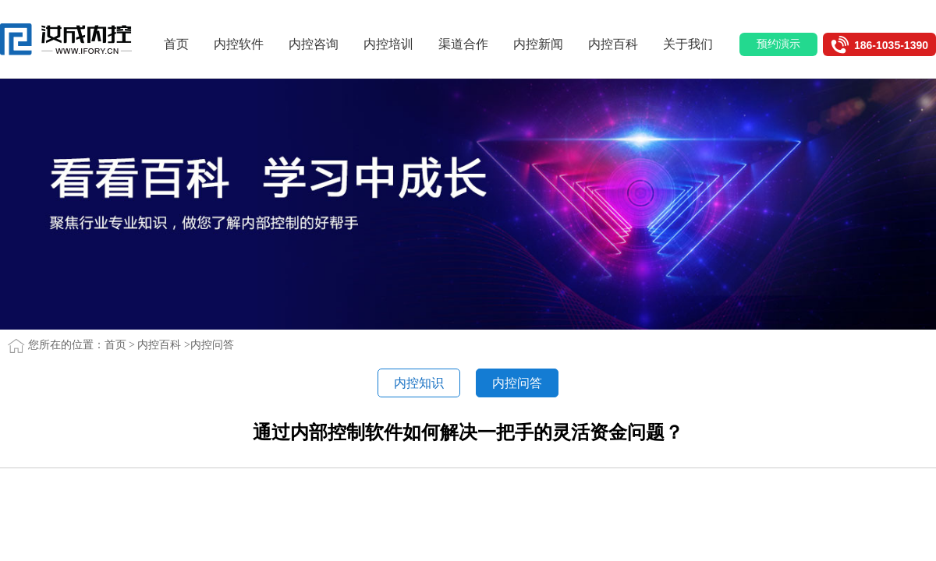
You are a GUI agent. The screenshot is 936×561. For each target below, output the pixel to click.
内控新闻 (543, 43)
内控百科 (618, 43)
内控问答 (212, 345)
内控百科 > (163, 345)
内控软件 (244, 43)
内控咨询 (319, 43)
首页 (182, 43)
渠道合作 (468, 43)
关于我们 (693, 43)
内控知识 (419, 383)
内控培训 (393, 43)
